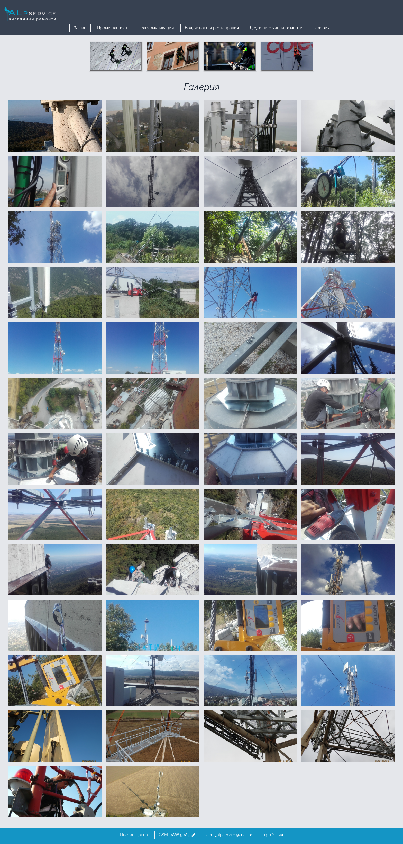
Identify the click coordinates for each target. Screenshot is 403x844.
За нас (80, 27)
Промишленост (112, 27)
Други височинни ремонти (276, 27)
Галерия (321, 27)
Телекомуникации (156, 27)
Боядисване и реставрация (212, 27)
